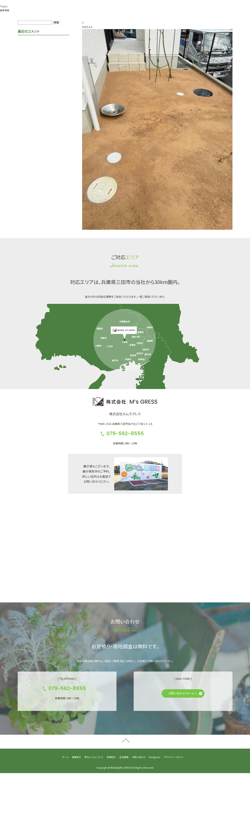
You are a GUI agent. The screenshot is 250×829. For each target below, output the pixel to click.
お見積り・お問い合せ (207, 10)
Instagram (154, 757)
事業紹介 (76, 757)
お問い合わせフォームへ (182, 693)
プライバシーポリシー (174, 757)
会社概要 (124, 757)
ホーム (65, 757)
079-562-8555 (166, 10)
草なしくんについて (93, 757)
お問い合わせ (138, 757)
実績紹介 (111, 757)
